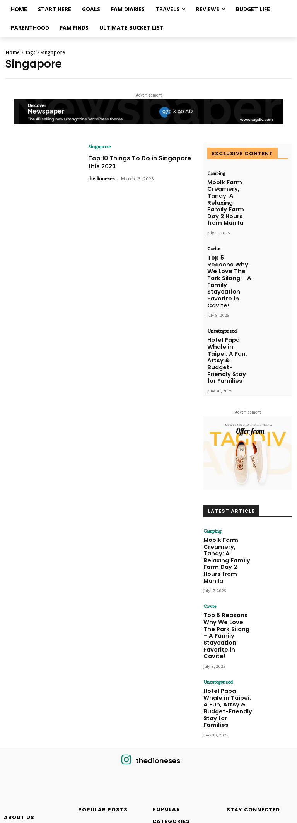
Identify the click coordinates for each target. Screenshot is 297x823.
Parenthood (88, 770)
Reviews (85, 728)
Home (12, 52)
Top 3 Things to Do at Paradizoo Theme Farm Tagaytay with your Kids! (109, 742)
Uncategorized (220, 279)
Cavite (213, 226)
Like (284, 688)
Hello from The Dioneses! (109, 778)
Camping (215, 173)
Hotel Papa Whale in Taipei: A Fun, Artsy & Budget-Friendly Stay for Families (228, 296)
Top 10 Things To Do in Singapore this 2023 (127, 162)
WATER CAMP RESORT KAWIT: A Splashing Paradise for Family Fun (107, 700)
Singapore (99, 146)
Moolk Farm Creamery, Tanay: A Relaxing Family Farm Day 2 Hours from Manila (228, 191)
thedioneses (101, 178)
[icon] (126, 622)
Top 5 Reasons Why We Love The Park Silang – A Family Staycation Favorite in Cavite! (229, 244)
